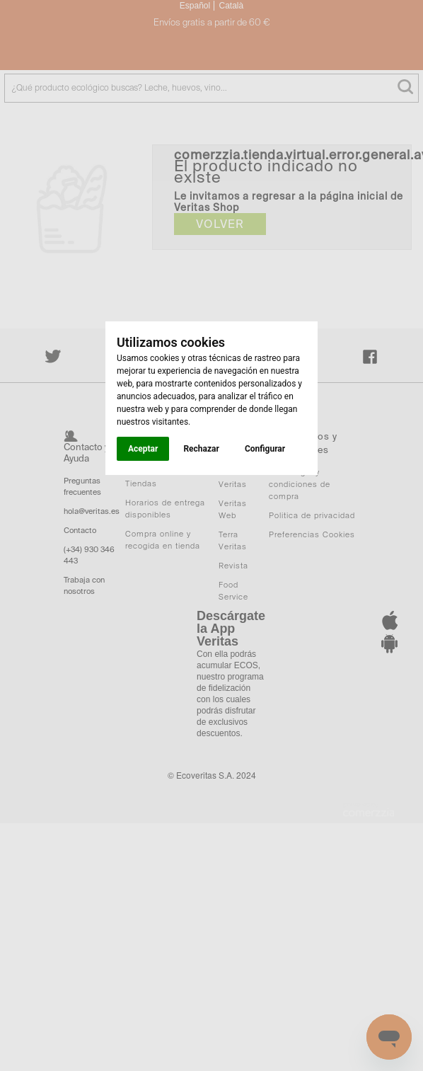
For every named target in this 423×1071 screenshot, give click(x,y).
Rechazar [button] (201, 449)
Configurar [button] (265, 449)
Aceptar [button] (143, 449)
